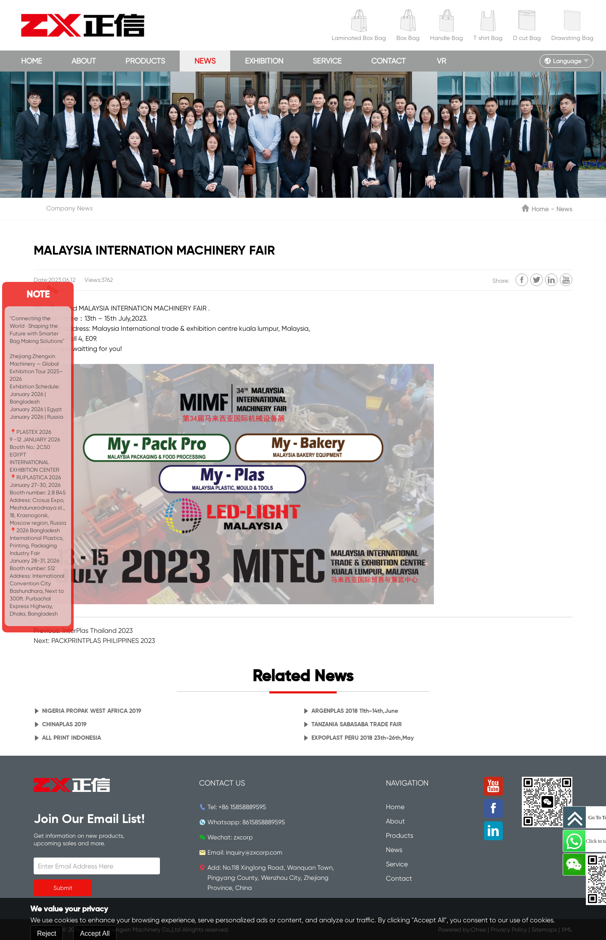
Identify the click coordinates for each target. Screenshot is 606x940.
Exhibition (264, 60)
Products (145, 60)
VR (441, 60)
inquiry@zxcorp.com (254, 852)
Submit (62, 887)
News (204, 60)
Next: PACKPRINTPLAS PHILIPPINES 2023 (94, 641)
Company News (69, 208)
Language (562, 61)
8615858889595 (263, 822)
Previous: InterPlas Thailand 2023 (83, 631)
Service (327, 60)
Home (31, 60)
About (84, 60)
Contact (388, 60)
